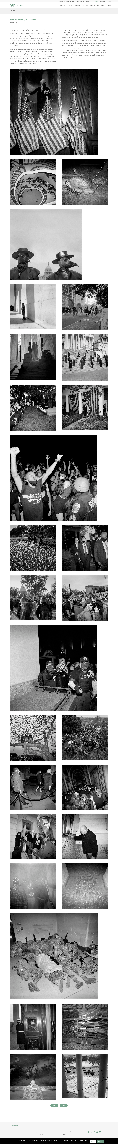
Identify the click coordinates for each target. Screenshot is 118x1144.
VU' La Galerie (39, 1135)
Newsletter (102, 1)
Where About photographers (68, 1131)
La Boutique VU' (39, 1134)
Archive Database (40, 1131)
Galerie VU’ (88, 1)
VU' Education (39, 1132)
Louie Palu (13, 22)
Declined (100, 1141)
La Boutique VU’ (80, 1)
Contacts (96, 1)
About (63, 1132)
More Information (84, 1140)
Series (12, 10)
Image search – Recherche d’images (67, 1)
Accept (93, 1141)
